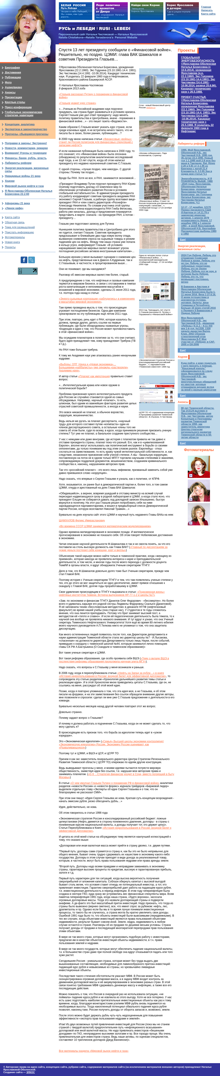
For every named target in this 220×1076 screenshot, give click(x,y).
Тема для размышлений (20, 227)
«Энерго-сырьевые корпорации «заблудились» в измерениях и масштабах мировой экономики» (97, 300)
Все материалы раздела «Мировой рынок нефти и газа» (93, 1050)
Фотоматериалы (199, 450)
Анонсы (183, 402)
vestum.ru (150, 107)
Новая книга (12, 242)
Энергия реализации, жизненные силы (192, 248)
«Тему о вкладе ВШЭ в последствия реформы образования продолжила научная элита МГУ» (114, 660)
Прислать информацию (19, 232)
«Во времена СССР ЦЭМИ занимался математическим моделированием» (105, 526)
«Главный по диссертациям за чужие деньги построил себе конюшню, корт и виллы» (113, 549)
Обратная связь (14, 222)
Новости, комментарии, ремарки (26, 148)
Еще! (183, 239)
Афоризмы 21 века (17, 203)
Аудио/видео (13, 87)
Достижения (13, 72)
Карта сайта (12, 217)
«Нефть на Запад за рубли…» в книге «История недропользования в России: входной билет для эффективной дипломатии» (112, 675)
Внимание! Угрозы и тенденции (26, 153)
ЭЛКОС (30, 1072)
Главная (206, 7)
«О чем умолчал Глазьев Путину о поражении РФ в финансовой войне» (114, 783)
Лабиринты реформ (191, 143)
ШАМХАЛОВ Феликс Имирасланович (82, 520)
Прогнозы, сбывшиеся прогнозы (26, 134)
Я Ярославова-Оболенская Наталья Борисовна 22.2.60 (28, 192)
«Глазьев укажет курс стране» (77, 103)
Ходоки (182, 356)
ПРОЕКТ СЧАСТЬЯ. (198, 114)
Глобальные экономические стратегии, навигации (23, 114)
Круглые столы (15, 102)
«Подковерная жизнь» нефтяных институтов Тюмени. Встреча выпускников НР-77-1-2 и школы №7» (112, 593)
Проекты (186, 50)
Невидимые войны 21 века (22, 176)
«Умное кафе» (14, 208)
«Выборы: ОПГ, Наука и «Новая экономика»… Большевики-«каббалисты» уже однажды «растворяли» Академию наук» (93, 367)
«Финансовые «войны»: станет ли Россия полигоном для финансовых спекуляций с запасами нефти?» (96, 142)
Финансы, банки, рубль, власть (26, 158)
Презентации (13, 97)
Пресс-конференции (18, 107)
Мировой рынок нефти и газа (24, 186)
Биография (12, 67)
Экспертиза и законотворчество (26, 129)
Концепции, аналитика (20, 124)
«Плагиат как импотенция (94, 376)
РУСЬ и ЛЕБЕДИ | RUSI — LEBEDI (94, 29)
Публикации (13, 77)
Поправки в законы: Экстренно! (26, 143)
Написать (207, 10)
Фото (8, 82)
